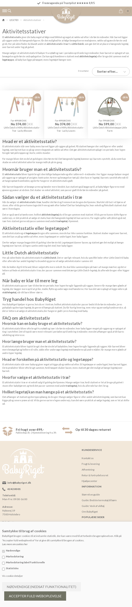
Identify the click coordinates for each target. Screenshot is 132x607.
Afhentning (88, 467)
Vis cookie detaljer (12, 575)
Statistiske (12, 568)
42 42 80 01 (13, 487)
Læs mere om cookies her (15, 544)
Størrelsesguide (91, 492)
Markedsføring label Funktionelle (25, 562)
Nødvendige (13, 550)
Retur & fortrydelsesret (95, 473)
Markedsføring (15, 556)
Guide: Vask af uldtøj (93, 504)
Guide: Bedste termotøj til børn (99, 498)
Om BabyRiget (90, 510)
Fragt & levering (91, 462)
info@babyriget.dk (19, 481)
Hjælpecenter (89, 479)
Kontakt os (88, 456)
